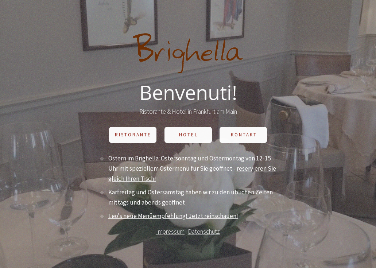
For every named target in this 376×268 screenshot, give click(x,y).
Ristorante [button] (133, 135)
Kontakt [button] (244, 135)
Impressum (170, 232)
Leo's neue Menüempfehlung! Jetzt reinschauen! (173, 216)
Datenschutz (204, 232)
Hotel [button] (188, 135)
